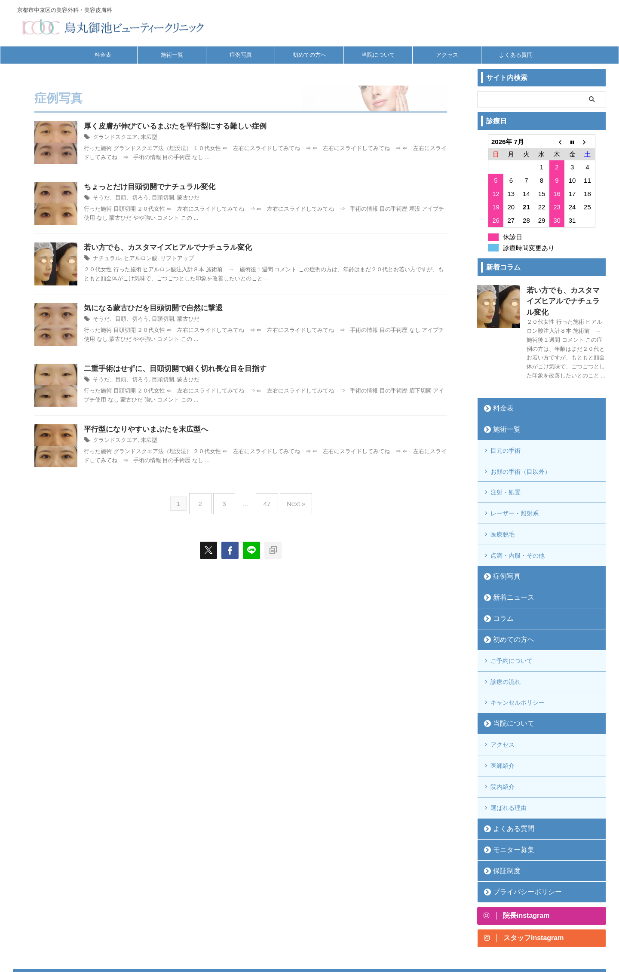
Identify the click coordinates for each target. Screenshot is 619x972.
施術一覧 (172, 55)
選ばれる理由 (508, 751)
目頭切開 (157, 199)
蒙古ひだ (181, 199)
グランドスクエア (113, 138)
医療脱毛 (502, 505)
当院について (378, 55)
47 (265, 500)
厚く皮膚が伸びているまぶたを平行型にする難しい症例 (175, 127)
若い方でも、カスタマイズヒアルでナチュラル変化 (168, 248)
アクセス (447, 55)
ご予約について (511, 625)
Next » (289, 500)
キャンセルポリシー (517, 660)
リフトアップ (171, 259)
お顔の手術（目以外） (520, 452)
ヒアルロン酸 (137, 259)
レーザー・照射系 (514, 487)
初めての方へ (309, 55)
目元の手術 (505, 435)
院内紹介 (502, 734)
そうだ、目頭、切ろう (118, 199)
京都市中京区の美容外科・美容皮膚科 (309, 927)
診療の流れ (505, 642)
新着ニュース (508, 563)
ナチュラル (106, 259)
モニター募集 (508, 792)
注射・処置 (505, 470)
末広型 (145, 138)
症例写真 (241, 55)
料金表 (103, 55)
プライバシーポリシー (520, 834)
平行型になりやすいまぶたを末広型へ (146, 430)
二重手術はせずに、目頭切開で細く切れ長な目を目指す (175, 369)
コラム (500, 584)
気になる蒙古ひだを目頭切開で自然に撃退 (153, 308)
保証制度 (503, 813)
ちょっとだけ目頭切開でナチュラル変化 (149, 187)
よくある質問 (516, 55)
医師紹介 (502, 716)
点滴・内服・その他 (517, 523)
